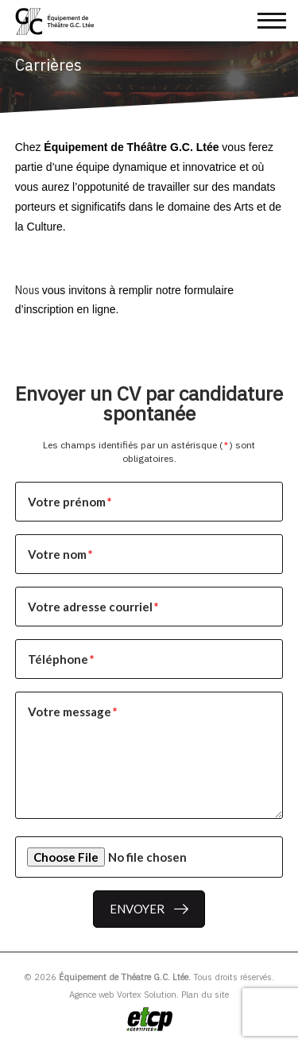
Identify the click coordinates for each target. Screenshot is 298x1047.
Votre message (73, 711)
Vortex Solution (146, 994)
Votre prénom (71, 501)
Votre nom (61, 554)
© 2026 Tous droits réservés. (149, 977)
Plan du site (205, 994)
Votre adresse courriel (94, 606)
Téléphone (62, 659)
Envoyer (137, 909)
